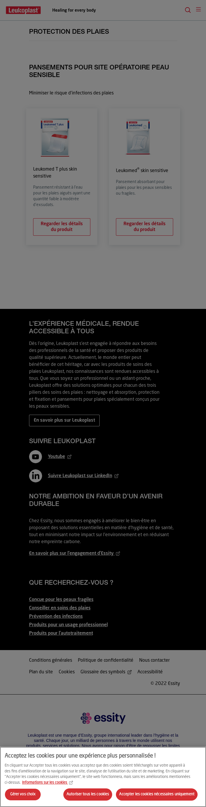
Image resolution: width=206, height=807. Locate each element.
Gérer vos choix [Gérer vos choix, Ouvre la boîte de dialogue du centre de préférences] (23, 794)
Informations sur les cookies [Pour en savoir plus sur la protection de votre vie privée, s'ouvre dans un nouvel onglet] (47, 783)
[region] (103, 777)
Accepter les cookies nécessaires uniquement (156, 794)
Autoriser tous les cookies (88, 794)
